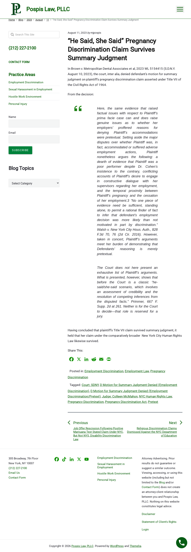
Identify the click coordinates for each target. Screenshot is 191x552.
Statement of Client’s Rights (159, 522)
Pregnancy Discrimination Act (126, 402)
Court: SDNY (90, 385)
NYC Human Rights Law (155, 396)
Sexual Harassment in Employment (30, 89)
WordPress (117, 546)
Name (12, 117)
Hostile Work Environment (25, 96)
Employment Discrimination (103, 371)
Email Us (14, 472)
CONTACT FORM (19, 62)
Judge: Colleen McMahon (120, 396)
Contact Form (17, 477)
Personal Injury (18, 104)
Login (145, 529)
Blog (162, 482)
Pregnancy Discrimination (86, 402)
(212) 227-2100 (18, 468)
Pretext (153, 402)
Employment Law (137, 371)
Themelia (135, 546)
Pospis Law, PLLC (82, 546)
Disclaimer (148, 514)
